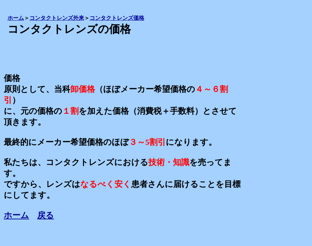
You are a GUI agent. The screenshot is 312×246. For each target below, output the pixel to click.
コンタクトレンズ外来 (56, 18)
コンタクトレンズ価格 (117, 18)
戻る (45, 215)
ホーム (16, 215)
